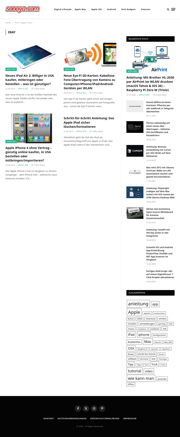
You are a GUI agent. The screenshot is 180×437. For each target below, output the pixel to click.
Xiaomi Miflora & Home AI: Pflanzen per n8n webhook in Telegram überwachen (159, 107)
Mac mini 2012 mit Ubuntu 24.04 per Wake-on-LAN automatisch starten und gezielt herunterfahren (160, 172)
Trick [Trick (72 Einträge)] (154, 364)
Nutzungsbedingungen (72, 418)
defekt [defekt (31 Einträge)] (140, 318)
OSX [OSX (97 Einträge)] (131, 348)
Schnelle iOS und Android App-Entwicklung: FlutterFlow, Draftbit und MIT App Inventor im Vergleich (159, 253)
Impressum (129, 418)
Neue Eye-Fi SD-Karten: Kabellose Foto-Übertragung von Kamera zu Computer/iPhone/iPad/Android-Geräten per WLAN (89, 81)
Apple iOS (96, 9)
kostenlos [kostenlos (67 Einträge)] (134, 342)
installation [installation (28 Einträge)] (142, 329)
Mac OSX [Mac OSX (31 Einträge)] (168, 342)
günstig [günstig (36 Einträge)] (161, 323)
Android (111, 9)
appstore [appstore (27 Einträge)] (147, 313)
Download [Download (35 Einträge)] (150, 318)
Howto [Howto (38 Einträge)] (131, 328)
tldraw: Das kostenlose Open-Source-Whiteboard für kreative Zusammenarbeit (159, 213)
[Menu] (173, 9)
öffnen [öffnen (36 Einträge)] (131, 384)
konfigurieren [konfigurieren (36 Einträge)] (159, 335)
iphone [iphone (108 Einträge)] (143, 334)
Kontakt (49, 418)
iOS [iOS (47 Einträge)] (165, 328)
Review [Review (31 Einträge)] (131, 354)
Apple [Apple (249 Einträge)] (134, 312)
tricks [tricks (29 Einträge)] (163, 365)
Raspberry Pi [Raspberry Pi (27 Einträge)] (142, 349)
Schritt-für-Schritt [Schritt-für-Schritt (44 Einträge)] (146, 353)
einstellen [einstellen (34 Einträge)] (132, 324)
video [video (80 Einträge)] (149, 371)
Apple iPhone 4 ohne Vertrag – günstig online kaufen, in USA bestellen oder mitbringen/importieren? (28, 154)
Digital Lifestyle (63, 9)
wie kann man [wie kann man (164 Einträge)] (141, 378)
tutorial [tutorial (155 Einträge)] (134, 370)
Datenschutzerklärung (104, 418)
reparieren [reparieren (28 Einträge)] (166, 349)
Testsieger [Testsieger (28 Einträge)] (163, 359)
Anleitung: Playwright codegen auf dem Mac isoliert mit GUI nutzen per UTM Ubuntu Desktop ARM (160, 193)
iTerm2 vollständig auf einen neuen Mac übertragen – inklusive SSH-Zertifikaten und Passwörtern (158, 129)
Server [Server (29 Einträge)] (161, 354)
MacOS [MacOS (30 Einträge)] (158, 342)
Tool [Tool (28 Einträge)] (146, 365)
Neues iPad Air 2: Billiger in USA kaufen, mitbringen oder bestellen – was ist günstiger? (29, 79)
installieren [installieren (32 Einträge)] (154, 329)
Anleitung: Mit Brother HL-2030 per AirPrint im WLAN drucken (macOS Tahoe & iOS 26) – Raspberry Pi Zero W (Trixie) (150, 83)
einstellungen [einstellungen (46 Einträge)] (147, 323)
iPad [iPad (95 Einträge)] (131, 334)
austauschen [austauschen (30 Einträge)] (159, 313)
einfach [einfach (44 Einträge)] (163, 318)
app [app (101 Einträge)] (155, 304)
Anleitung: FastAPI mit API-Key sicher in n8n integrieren (158, 232)
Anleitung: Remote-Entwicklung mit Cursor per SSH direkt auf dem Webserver (158, 151)
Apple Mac (80, 9)
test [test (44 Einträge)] (154, 358)
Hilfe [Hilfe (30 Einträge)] (171, 324)
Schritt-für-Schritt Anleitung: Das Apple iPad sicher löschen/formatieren (89, 122)
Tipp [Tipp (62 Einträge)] (131, 364)
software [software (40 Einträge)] (132, 358)
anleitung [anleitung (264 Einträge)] (138, 304)
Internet (145, 9)
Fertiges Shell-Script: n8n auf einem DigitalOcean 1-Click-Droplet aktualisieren (160, 274)
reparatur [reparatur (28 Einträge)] (154, 349)
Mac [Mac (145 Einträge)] (147, 341)
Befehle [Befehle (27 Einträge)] (131, 319)
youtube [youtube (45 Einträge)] (162, 378)
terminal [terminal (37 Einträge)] (144, 358)
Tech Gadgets (128, 9)
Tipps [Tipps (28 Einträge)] (139, 365)
